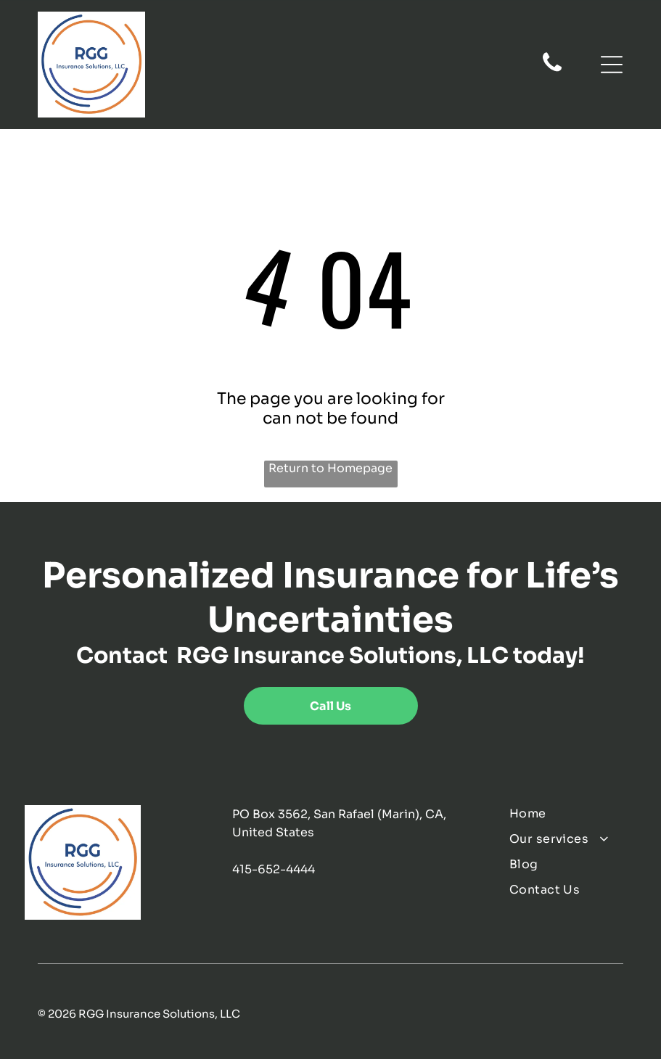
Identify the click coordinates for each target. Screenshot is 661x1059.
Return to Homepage (330, 468)
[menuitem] (572, 813)
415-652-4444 (273, 869)
